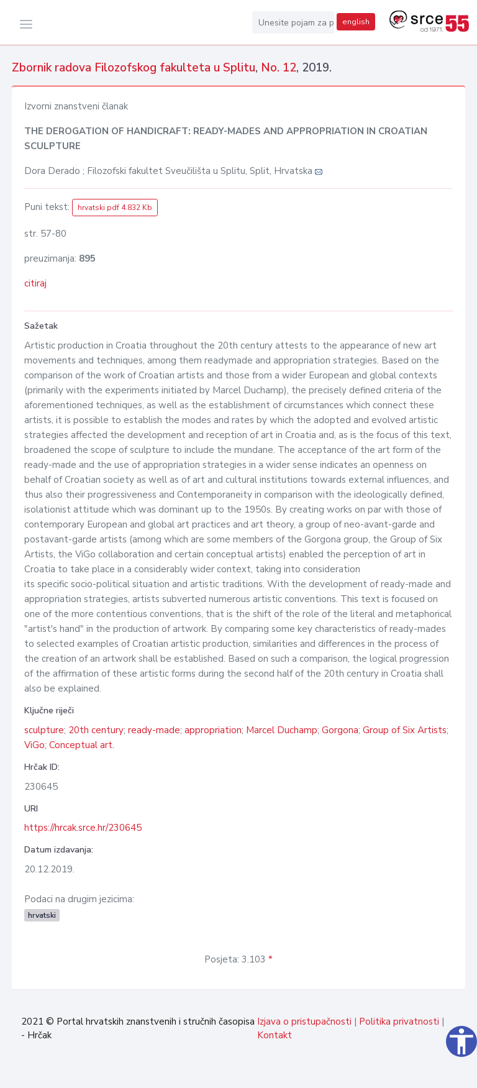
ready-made (154, 730)
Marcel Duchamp (281, 730)
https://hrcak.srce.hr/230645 (83, 827)
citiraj (35, 283)
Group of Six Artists (405, 730)
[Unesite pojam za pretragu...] (293, 22)
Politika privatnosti (399, 1021)
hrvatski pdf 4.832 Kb (115, 208)
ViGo (34, 745)
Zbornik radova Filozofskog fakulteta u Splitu (133, 68)
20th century (96, 730)
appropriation (213, 730)
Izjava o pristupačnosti (304, 1021)
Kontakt (274, 1035)
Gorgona (340, 730)
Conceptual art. (81, 745)
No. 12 (278, 68)
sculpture (44, 730)
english (356, 22)
